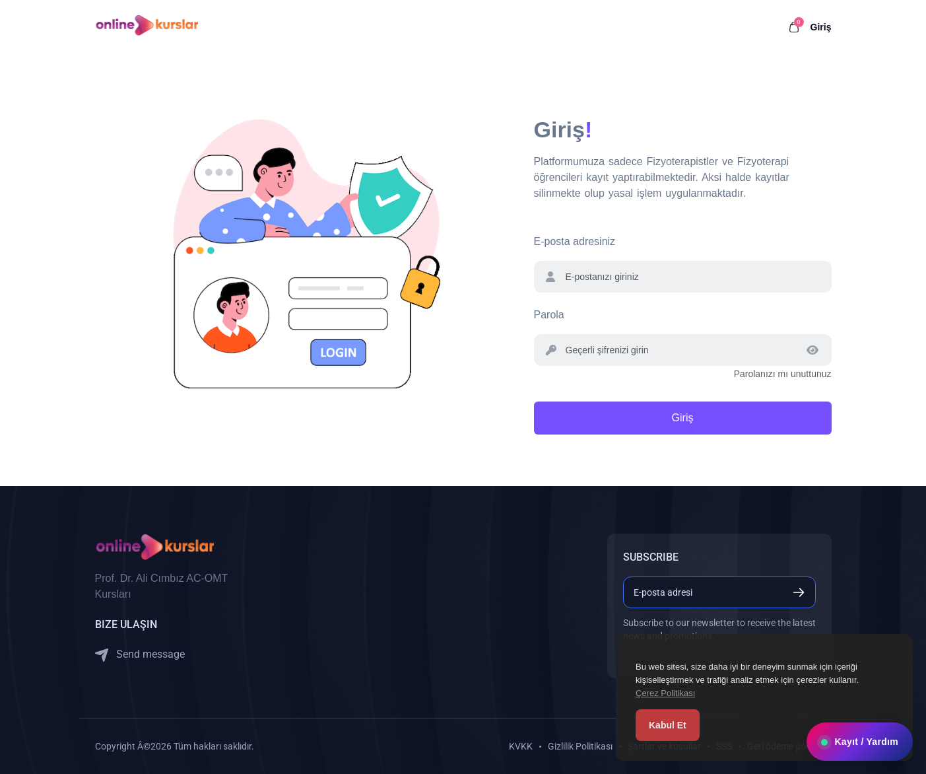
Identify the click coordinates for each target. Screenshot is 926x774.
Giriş (821, 27)
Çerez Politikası (665, 693)
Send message (140, 655)
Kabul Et (667, 725)
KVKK (521, 746)
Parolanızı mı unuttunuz (783, 374)
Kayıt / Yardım (859, 741)
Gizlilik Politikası (580, 746)
